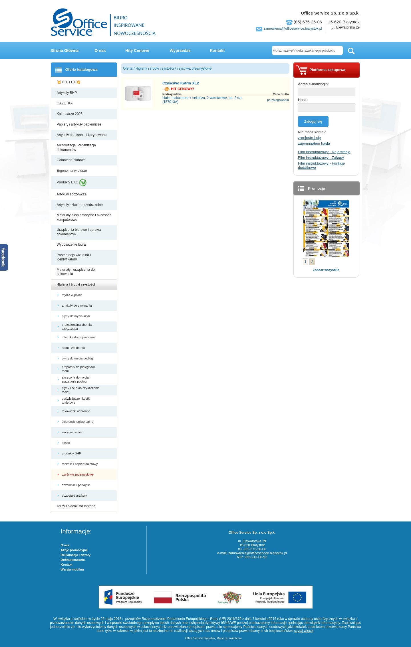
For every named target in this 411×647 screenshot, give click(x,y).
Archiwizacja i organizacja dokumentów (76, 147)
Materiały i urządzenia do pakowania (76, 272)
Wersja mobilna (72, 569)
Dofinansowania (73, 559)
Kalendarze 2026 (70, 114)
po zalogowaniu (278, 100)
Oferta (127, 68)
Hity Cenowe (137, 50)
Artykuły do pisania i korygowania (82, 135)
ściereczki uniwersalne (78, 421)
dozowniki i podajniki (76, 485)
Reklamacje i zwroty (76, 555)
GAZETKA (65, 103)
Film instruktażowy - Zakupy (321, 157)
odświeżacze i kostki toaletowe (76, 400)
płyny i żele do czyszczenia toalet (81, 390)
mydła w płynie (72, 295)
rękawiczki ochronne (76, 411)
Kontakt (217, 50)
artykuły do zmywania (77, 305)
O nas (100, 50)
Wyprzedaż (180, 50)
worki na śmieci (73, 432)
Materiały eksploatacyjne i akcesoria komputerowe (84, 217)
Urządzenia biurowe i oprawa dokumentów (79, 232)
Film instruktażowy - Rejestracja (324, 152)
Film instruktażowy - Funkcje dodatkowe (321, 165)
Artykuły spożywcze (72, 194)
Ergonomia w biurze (72, 171)
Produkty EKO (71, 182)
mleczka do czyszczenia (79, 337)
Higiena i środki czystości (76, 284)
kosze (67, 442)
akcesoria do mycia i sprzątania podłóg (76, 379)
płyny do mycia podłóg (78, 358)
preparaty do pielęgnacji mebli (78, 369)
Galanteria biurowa (71, 160)
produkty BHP (72, 453)
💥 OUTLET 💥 (69, 82)
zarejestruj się (309, 138)
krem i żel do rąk (74, 347)
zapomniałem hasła (314, 143)
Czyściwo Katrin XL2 (180, 83)
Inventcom (234, 638)
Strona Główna (65, 50)
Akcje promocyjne (74, 550)
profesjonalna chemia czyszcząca (77, 326)
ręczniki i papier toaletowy (80, 464)
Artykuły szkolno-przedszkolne (80, 205)
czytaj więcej (303, 631)
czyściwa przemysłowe (78, 474)
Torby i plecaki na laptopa (77, 506)
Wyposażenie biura (72, 244)
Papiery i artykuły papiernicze (79, 124)
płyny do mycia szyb (76, 316)
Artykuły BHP (67, 93)
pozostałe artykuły (75, 495)
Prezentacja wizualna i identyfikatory (74, 257)
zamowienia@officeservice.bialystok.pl (292, 29)
